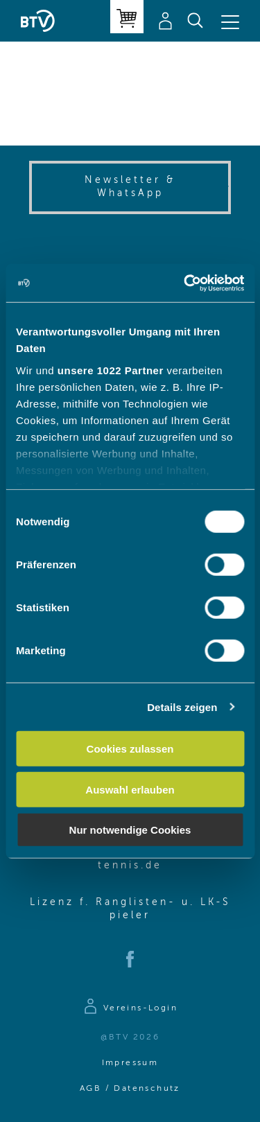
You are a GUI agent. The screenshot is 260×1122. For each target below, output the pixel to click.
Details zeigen (182, 706)
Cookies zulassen (130, 749)
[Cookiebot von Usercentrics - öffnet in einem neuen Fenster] (185, 283)
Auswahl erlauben (129, 789)
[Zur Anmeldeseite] (130, 1008)
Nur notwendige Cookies (130, 830)
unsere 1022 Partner (111, 370)
